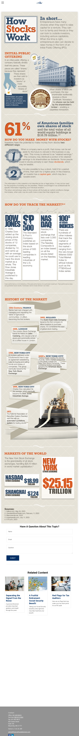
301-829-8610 (16, 715)
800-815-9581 (18, 717)
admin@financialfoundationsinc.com (19, 732)
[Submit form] (12, 558)
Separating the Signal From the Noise (13, 598)
